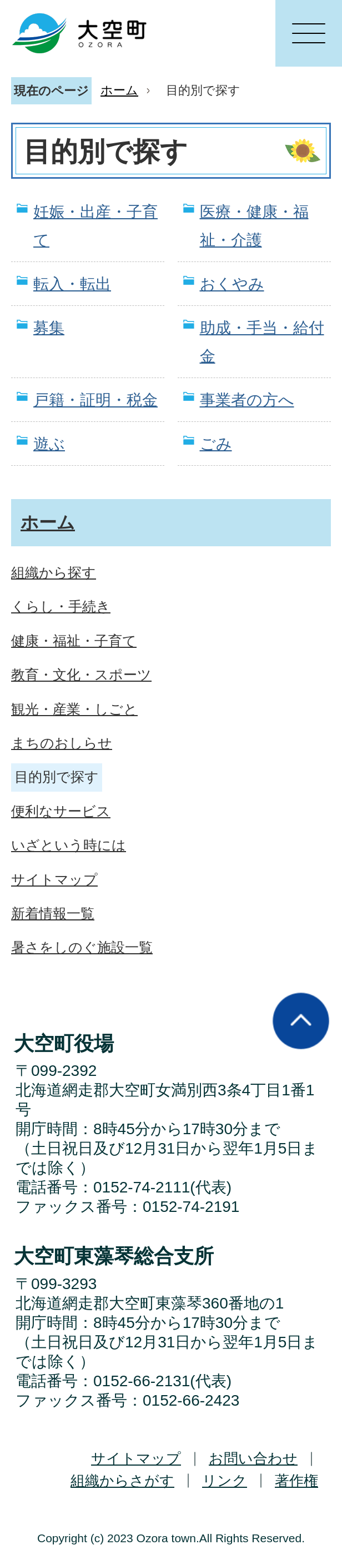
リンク (224, 1480)
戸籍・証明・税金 (95, 400)
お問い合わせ (253, 1458)
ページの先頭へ (301, 1021)
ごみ (216, 443)
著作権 (296, 1480)
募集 (48, 327)
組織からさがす (122, 1480)
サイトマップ (136, 1458)
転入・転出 (72, 284)
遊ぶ (49, 443)
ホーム (119, 90)
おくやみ (232, 284)
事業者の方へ (247, 400)
